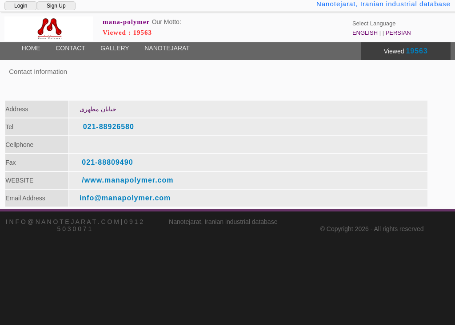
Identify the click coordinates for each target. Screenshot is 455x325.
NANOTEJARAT (167, 48)
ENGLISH (365, 32)
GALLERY (114, 48)
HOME (31, 48)
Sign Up (56, 6)
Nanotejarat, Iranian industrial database (383, 4)
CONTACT (70, 48)
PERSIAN (398, 32)
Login (20, 6)
